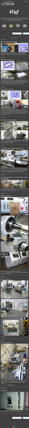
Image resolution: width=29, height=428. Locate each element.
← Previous (15, 33)
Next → (27, 33)
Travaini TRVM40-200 (21, 141)
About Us (12, 425)
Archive (16, 425)
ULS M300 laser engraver (8, 169)
